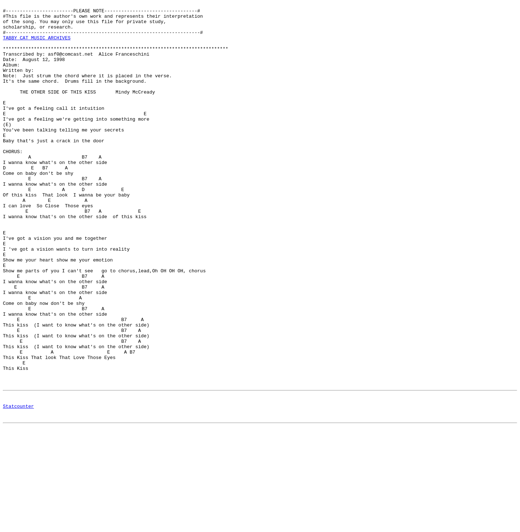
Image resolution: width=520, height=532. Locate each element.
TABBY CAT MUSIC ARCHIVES (36, 45)
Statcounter (18, 486)
